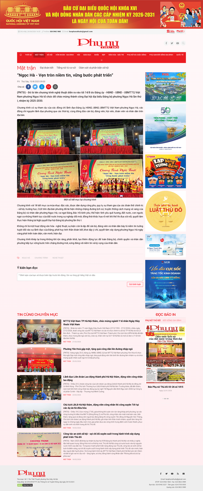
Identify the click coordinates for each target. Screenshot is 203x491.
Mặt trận (39, 55)
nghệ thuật (58, 258)
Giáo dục (87, 55)
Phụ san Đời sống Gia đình (161, 55)
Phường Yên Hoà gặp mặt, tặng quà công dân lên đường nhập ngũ (98, 349)
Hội (78, 55)
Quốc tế (179, 55)
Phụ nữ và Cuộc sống (136, 55)
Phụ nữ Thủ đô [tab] (153, 320)
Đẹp (103, 55)
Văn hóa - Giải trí (116, 55)
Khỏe (96, 55)
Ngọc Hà (26, 258)
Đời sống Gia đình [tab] (172, 320)
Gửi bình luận (135, 284)
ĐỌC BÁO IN (166, 314)
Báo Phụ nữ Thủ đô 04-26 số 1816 (165, 387)
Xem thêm (165, 403)
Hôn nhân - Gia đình (65, 55)
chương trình (41, 258)
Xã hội (49, 55)
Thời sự (28, 55)
